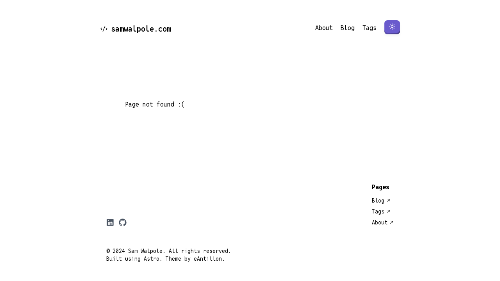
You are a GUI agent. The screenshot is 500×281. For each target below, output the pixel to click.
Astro (151, 258)
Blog (348, 28)
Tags (369, 28)
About (324, 28)
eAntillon (208, 258)
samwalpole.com (135, 29)
